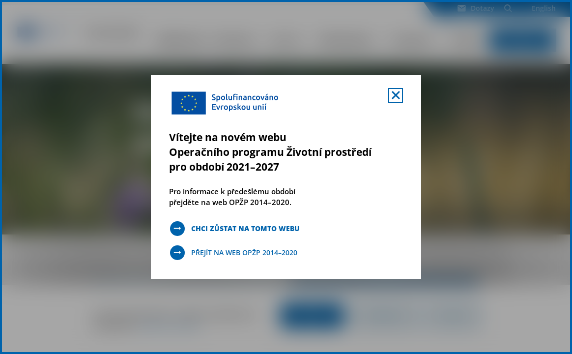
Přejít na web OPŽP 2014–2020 (244, 252)
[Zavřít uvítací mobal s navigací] (395, 95)
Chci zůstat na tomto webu (245, 228)
